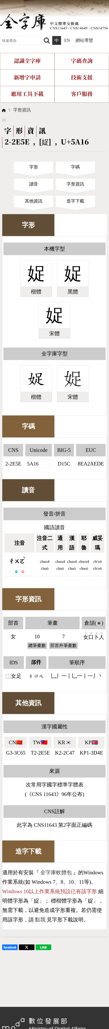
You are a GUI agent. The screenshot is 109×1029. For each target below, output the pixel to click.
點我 (40, 920)
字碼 (75, 167)
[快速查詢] (21, 40)
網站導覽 (84, 40)
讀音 (33, 184)
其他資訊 (33, 201)
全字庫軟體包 (56, 872)
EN (67, 40)
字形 (33, 167)
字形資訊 (22, 110)
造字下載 (75, 201)
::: (2, 2)
